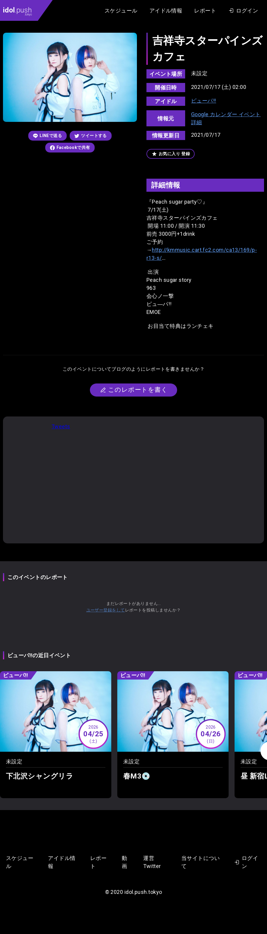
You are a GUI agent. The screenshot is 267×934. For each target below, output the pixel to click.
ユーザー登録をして (105, 610)
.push (17, 11)
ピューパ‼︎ (203, 101)
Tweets (60, 426)
